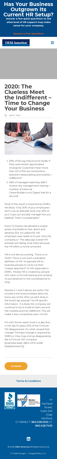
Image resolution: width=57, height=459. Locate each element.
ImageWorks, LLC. (38, 453)
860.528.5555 (39, 422)
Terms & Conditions (28, 381)
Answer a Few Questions (28, 33)
